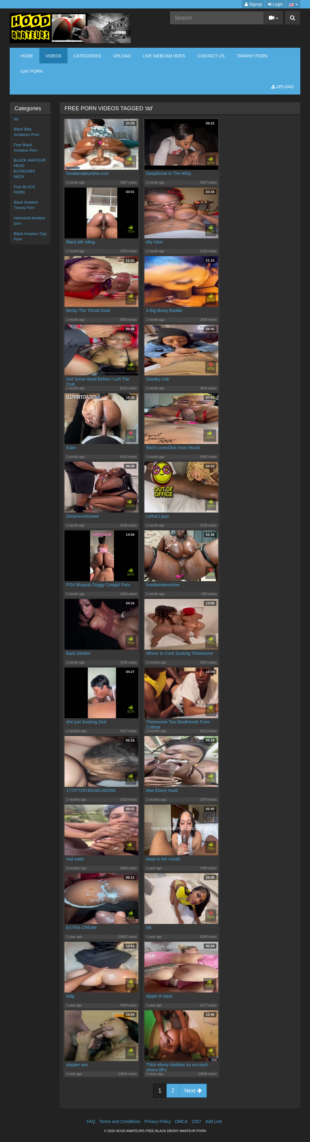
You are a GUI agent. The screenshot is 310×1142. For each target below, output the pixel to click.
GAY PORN (32, 71)
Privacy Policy (157, 1121)
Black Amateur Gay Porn (30, 236)
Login (275, 4)
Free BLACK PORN (24, 190)
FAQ (91, 1121)
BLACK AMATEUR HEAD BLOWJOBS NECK (30, 168)
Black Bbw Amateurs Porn (26, 132)
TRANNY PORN (252, 55)
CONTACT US (211, 55)
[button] (293, 4)
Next (193, 1091)
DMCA (181, 1121)
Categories (87, 55)
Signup (253, 4)
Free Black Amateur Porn (26, 148)
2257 (196, 1121)
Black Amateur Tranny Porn (26, 205)
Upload (122, 55)
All (16, 119)
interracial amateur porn (29, 221)
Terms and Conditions (119, 1121)
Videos (53, 55)
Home (27, 55)
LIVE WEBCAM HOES (164, 55)
